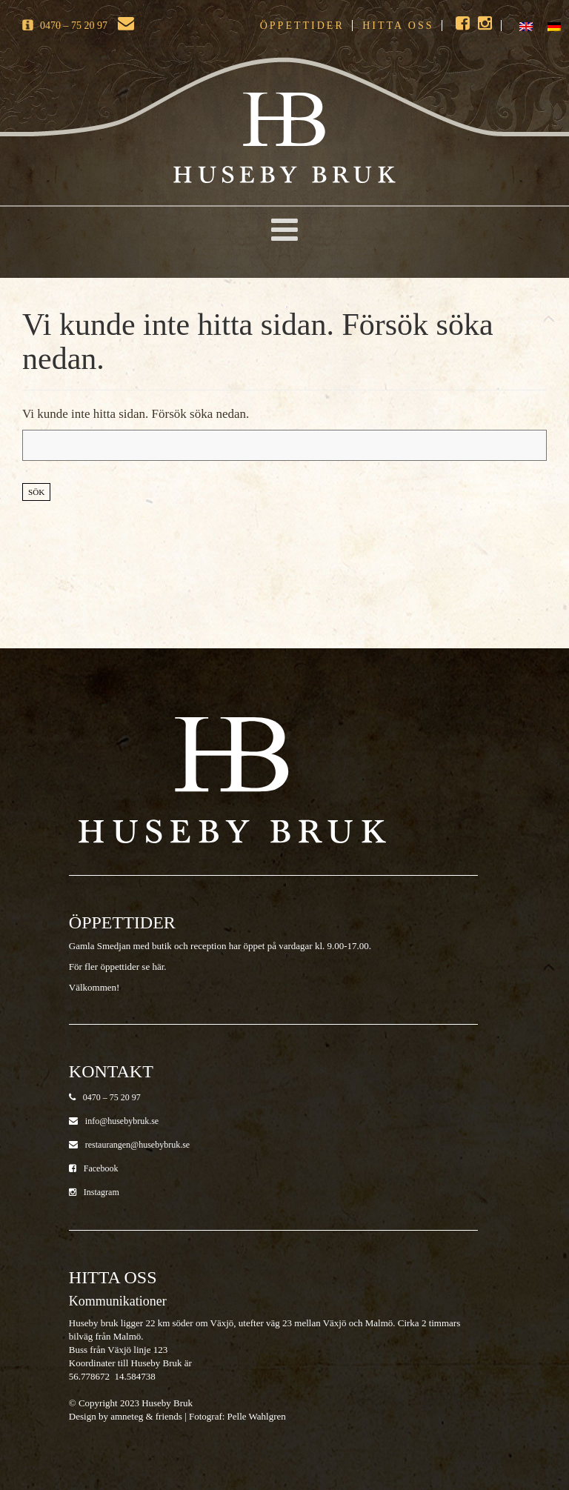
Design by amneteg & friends (125, 1416)
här (158, 966)
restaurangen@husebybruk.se (129, 1145)
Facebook (94, 1168)
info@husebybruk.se (114, 1121)
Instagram (94, 1192)
